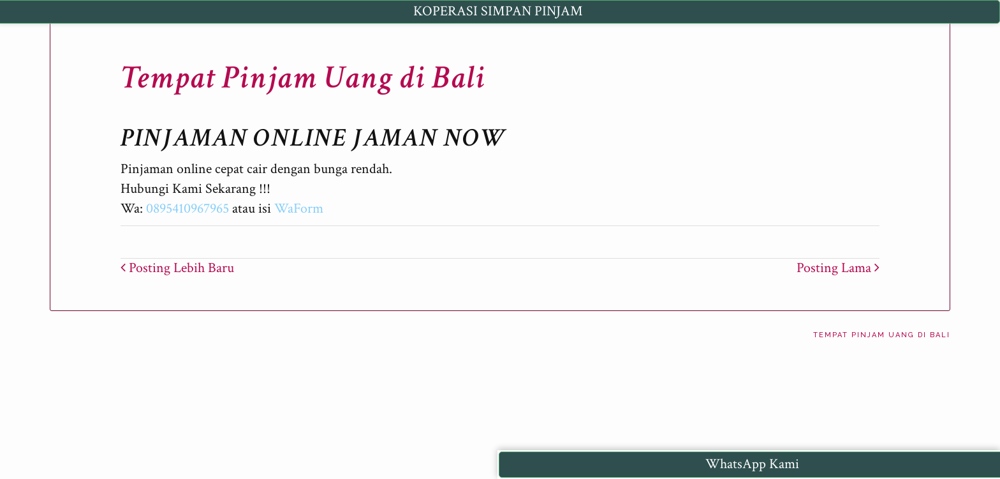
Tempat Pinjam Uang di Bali (303, 77)
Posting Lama (838, 268)
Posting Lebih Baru (177, 268)
